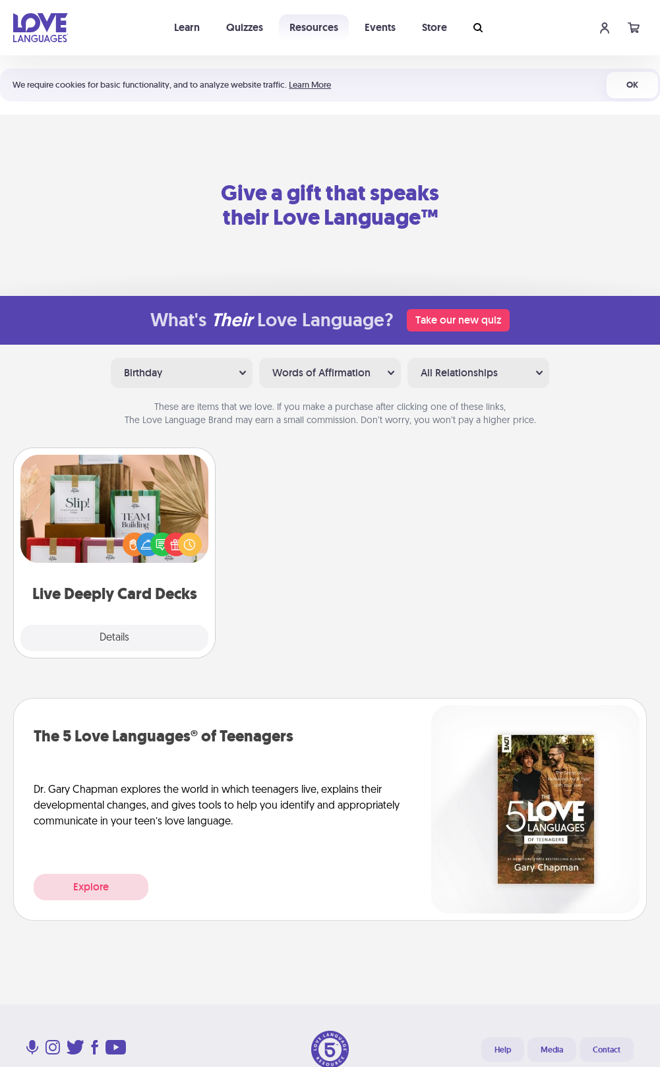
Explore (91, 887)
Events (380, 27)
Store (434, 27)
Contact (606, 1050)
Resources (313, 27)
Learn (187, 27)
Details (114, 638)
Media (552, 1050)
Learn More (310, 84)
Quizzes (244, 27)
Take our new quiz (458, 320)
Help (503, 1050)
